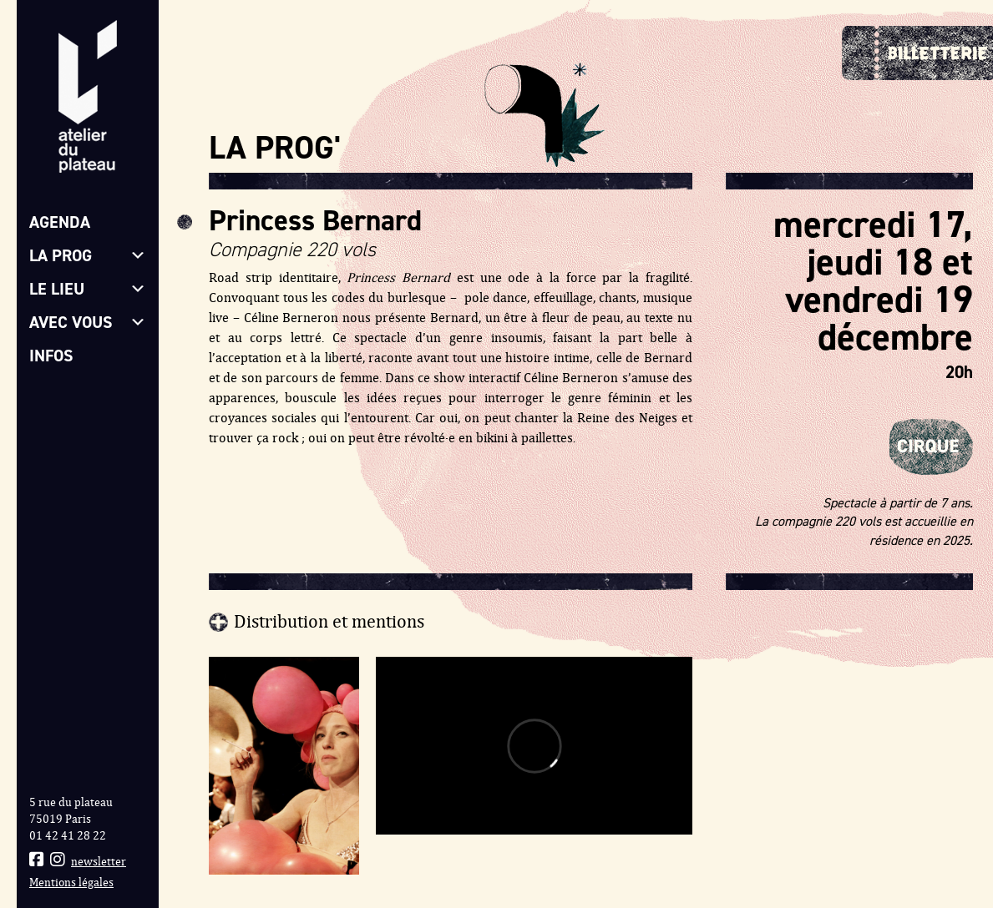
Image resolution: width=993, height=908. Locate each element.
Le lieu (87, 288)
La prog (87, 255)
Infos (51, 355)
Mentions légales (71, 882)
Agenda (59, 222)
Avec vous (87, 322)
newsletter (98, 862)
